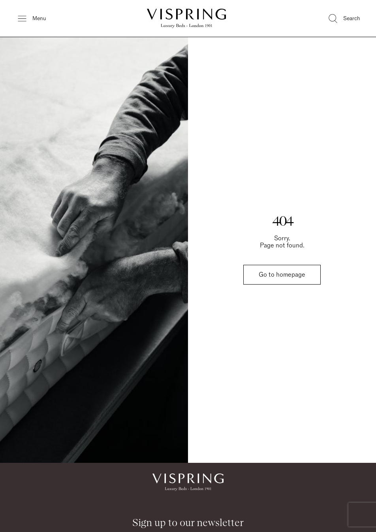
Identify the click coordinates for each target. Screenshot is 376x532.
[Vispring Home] (186, 18)
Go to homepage (282, 274)
